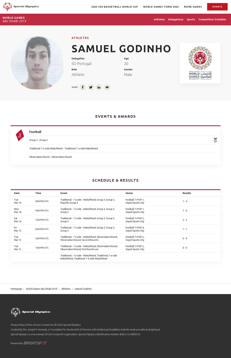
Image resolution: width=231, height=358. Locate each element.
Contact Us (47, 325)
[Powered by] (35, 343)
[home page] (21, 7)
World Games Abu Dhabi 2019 (41, 288)
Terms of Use (33, 325)
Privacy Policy (18, 325)
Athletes (80, 37)
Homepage (16, 288)
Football (35, 131)
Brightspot (154, 329)
